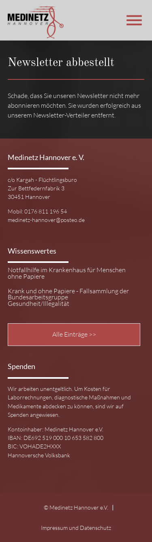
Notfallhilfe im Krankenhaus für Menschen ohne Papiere (67, 273)
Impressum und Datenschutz (76, 527)
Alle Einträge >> (74, 334)
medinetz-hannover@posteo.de (46, 219)
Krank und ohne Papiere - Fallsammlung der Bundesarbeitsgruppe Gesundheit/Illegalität (68, 297)
